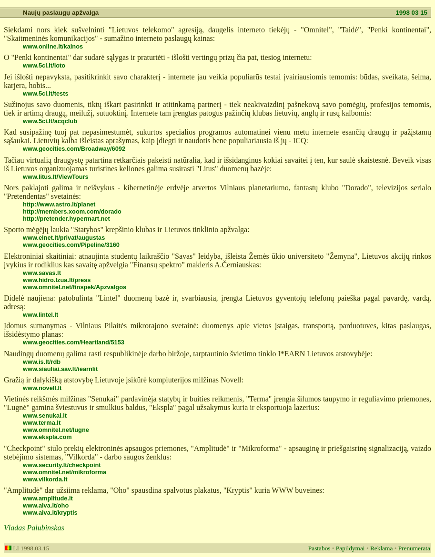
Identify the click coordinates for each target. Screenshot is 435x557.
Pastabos (319, 548)
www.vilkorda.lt (45, 479)
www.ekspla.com (47, 436)
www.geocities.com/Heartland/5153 (73, 342)
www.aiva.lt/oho (46, 505)
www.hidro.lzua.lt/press (57, 279)
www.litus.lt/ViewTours (56, 176)
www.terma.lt (42, 422)
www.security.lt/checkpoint (62, 465)
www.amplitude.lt (48, 498)
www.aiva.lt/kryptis (50, 512)
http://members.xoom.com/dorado (72, 211)
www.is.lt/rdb (42, 361)
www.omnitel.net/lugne (56, 429)
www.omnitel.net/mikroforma (64, 472)
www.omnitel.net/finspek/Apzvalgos (74, 287)
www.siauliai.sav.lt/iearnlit (60, 368)
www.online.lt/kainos (53, 46)
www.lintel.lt (40, 314)
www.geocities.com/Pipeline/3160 (71, 244)
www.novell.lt (42, 387)
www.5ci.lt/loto (44, 65)
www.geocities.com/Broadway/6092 (74, 148)
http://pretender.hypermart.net (66, 218)
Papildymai (350, 548)
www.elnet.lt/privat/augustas (64, 237)
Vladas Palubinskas (34, 528)
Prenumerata (414, 548)
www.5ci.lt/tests (46, 93)
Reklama (381, 548)
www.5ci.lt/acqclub (50, 121)
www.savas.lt (42, 272)
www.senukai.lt (45, 415)
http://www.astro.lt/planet (59, 204)
